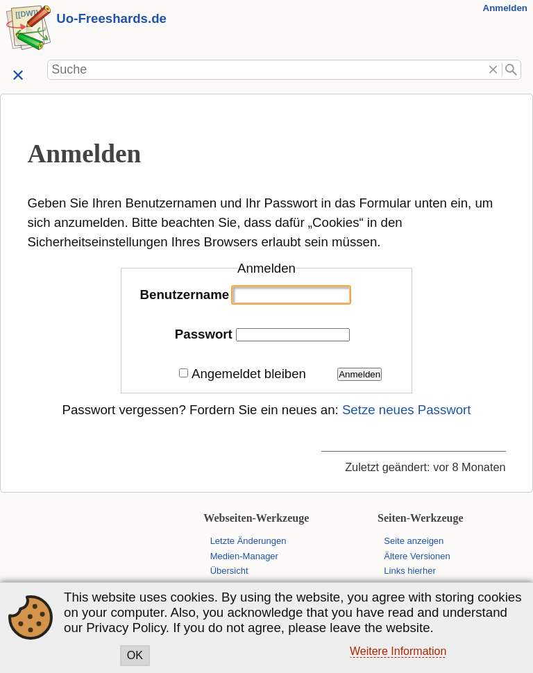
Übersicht (229, 570)
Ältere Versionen (417, 556)
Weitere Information (398, 651)
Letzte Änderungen (248, 541)
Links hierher (409, 570)
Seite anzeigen (413, 541)
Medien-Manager (244, 556)
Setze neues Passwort (406, 409)
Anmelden (505, 8)
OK (135, 655)
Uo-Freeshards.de (111, 18)
